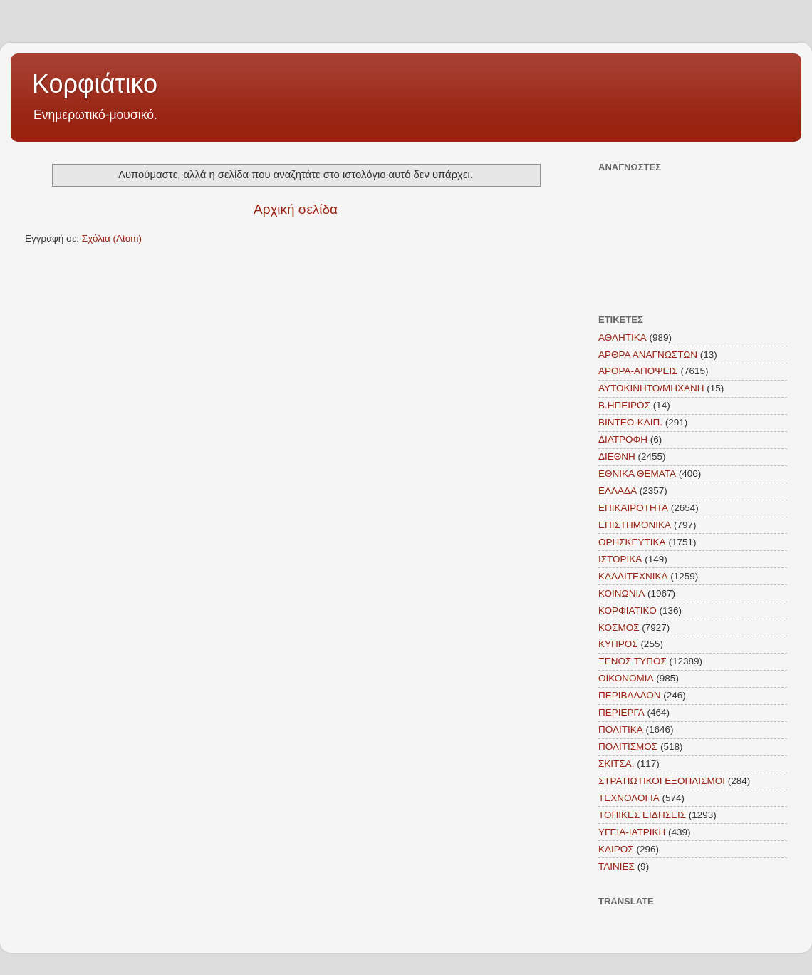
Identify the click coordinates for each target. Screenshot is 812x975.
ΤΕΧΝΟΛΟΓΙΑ (629, 798)
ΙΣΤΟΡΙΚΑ (620, 559)
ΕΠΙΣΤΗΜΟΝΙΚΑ (634, 525)
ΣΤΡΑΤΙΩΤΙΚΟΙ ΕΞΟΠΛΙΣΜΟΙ (661, 780)
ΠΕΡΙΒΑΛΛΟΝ (629, 695)
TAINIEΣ (616, 866)
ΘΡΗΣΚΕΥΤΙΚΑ (632, 542)
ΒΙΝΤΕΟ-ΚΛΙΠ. (630, 422)
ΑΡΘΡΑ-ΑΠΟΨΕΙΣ (638, 371)
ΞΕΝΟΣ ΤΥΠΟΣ (632, 661)
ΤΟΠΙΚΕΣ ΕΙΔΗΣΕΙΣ (642, 815)
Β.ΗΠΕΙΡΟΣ (624, 405)
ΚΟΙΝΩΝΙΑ (621, 593)
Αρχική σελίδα (296, 209)
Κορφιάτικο (94, 83)
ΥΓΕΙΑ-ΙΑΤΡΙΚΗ (631, 832)
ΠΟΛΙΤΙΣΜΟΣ (627, 746)
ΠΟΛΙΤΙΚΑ (620, 729)
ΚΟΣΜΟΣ (619, 627)
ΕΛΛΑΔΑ (617, 490)
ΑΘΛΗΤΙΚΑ (622, 337)
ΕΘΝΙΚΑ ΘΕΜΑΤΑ (637, 473)
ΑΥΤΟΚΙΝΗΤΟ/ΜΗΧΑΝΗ (651, 388)
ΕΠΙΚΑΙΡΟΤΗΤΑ (633, 507)
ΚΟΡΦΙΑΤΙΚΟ (627, 610)
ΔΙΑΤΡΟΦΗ (622, 439)
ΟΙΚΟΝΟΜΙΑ (626, 678)
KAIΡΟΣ (616, 849)
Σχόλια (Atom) (112, 238)
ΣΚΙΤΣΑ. (616, 763)
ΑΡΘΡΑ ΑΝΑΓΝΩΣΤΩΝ (647, 354)
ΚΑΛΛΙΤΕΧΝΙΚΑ (633, 576)
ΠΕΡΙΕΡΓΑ (621, 712)
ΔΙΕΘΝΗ (616, 456)
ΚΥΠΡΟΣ (618, 644)
